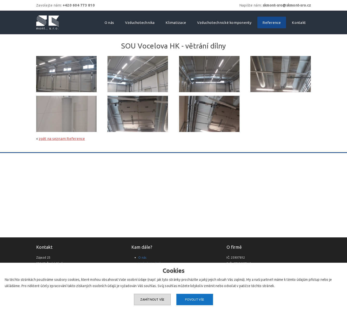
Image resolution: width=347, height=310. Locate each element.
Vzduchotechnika (140, 23)
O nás (109, 23)
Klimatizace (176, 23)
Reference (271, 23)
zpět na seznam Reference (62, 139)
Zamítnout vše (152, 299)
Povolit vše (194, 299)
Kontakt (299, 23)
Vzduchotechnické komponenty (224, 23)
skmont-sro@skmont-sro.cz (287, 5)
